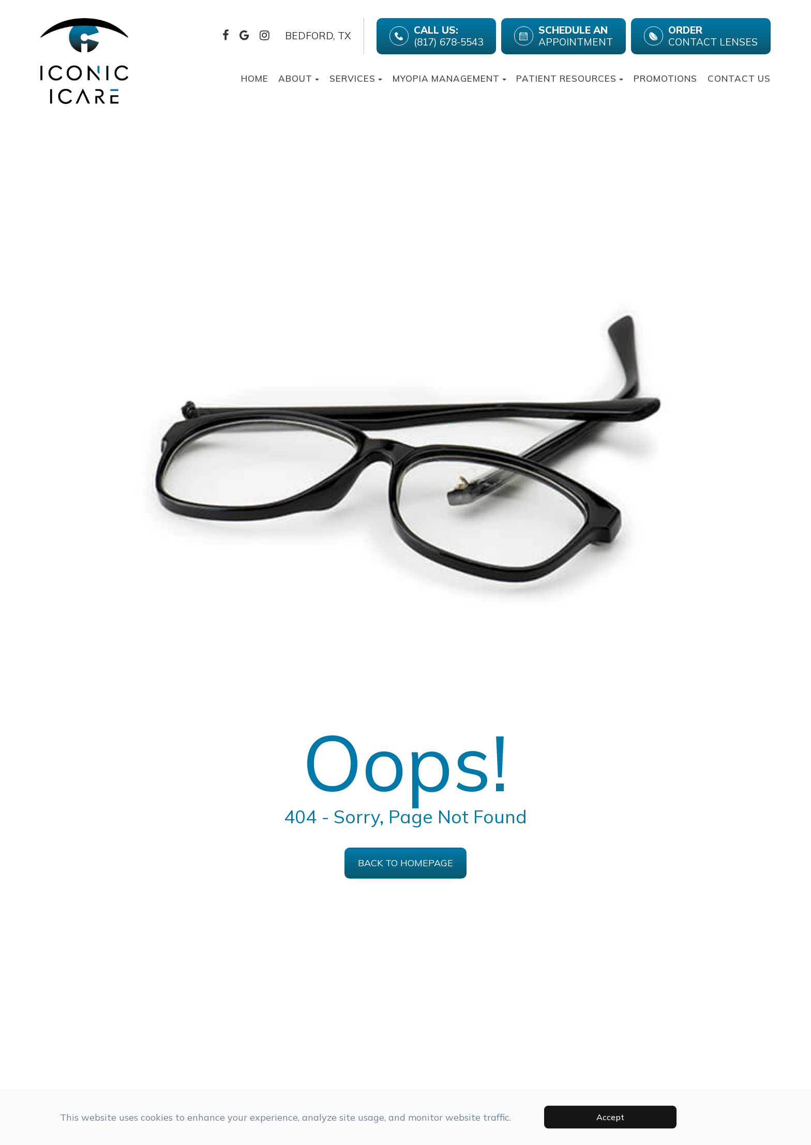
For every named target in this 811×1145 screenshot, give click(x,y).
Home (254, 78)
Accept (610, 1117)
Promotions (665, 78)
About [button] (298, 78)
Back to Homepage (405, 863)
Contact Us (739, 78)
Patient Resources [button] (569, 78)
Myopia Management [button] (449, 78)
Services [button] (355, 78)
